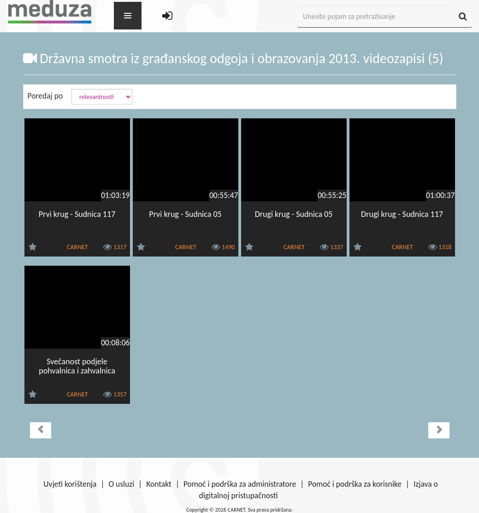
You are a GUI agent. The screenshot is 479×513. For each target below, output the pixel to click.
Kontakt (158, 484)
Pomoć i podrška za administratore (239, 484)
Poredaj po (45, 96)
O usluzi (121, 484)
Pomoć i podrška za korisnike (355, 484)
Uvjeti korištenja (69, 484)
